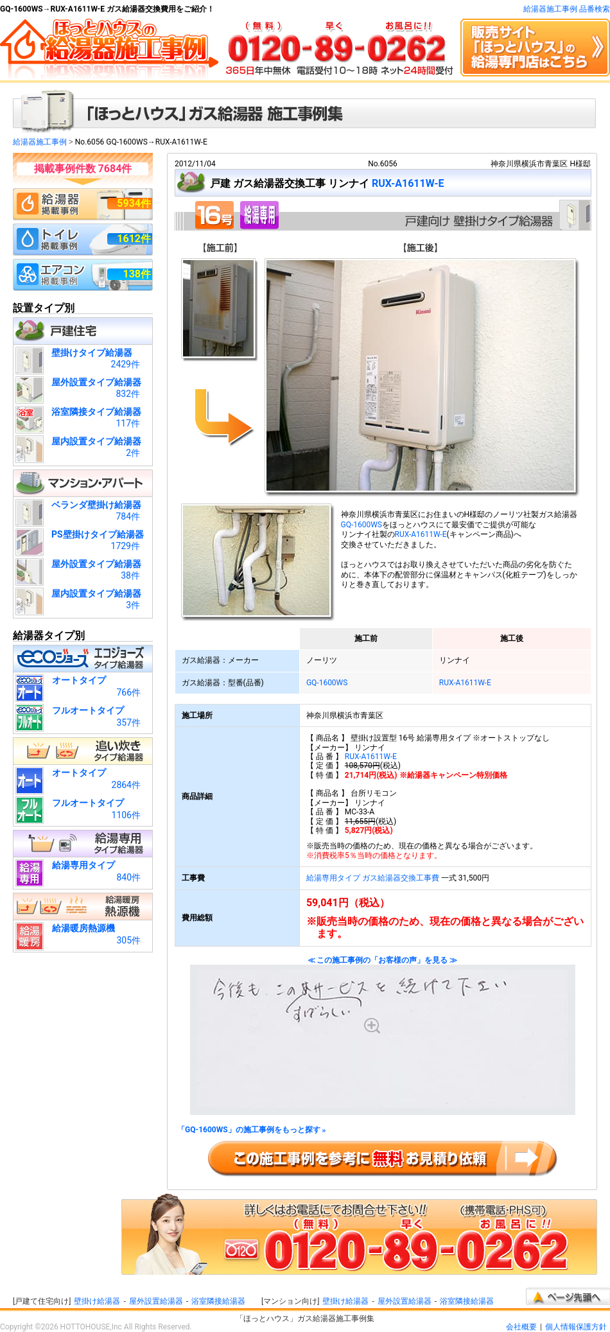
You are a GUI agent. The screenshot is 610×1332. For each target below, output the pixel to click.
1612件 (134, 238)
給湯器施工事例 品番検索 (566, 8)
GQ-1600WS (362, 524)
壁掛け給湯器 (97, 1301)
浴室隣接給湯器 (218, 1301)
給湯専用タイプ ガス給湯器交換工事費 (372, 877)
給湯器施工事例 (40, 141)
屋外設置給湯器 (156, 1301)
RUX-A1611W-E (408, 183)
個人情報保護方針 (576, 1326)
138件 (137, 274)
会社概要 (521, 1326)
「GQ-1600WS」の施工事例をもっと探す (251, 1130)
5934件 (134, 203)
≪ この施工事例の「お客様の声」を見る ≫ (382, 1035)
